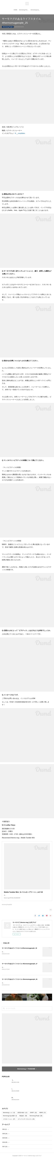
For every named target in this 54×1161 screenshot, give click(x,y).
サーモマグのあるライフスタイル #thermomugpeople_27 (19, 966)
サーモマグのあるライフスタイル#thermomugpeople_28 (19, 950)
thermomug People (24, 10)
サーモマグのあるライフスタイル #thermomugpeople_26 (19, 981)
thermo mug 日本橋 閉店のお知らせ (21, 1091)
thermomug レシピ (9, 1114)
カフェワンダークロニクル (26, 1121)
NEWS (42, 1114)
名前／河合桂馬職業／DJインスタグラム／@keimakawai (16, 985)
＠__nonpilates (20, 133)
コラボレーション (9, 1121)
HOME (15, 10)
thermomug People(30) (7, 906)
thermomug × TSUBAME (26, 1071)
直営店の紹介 (22, 1114)
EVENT (33, 1114)
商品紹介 (23, 1118)
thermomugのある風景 (36, 10)
